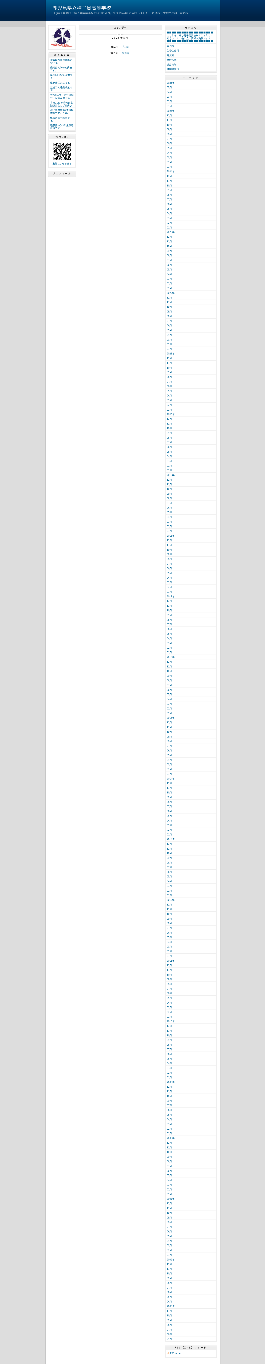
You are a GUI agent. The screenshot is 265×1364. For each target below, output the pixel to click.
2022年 (171, 293)
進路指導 (172, 64)
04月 (169, 92)
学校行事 (172, 60)
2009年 (171, 1082)
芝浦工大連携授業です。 (61, 89)
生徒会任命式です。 (61, 82)
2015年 (171, 717)
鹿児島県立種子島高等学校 (82, 7)
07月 (169, 138)
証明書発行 (173, 69)
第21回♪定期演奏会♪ (61, 76)
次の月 (125, 46)
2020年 (171, 414)
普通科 (170, 46)
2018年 (171, 535)
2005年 (171, 1306)
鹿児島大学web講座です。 (61, 69)
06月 (169, 143)
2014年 (171, 778)
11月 (169, 120)
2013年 (171, 839)
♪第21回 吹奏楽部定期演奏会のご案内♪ (61, 104)
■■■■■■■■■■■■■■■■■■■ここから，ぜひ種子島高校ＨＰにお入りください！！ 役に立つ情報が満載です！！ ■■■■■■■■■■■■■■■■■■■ (191, 37)
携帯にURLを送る (62, 163)
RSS (172, 1353)
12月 (169, 115)
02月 (169, 101)
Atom (178, 1353)
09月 (169, 129)
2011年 (171, 960)
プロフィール (62, 173)
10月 (169, 124)
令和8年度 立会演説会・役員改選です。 (62, 96)
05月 (169, 87)
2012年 (171, 899)
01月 (169, 106)
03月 (169, 96)
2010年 (171, 1021)
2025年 (171, 110)
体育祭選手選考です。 (60, 119)
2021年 (171, 353)
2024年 (171, 171)
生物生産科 (173, 50)
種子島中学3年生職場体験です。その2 (62, 111)
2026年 (171, 82)
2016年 (171, 657)
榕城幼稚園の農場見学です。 (61, 61)
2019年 (171, 475)
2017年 (171, 596)
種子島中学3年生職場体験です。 (62, 127)
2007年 (171, 1198)
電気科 (170, 55)
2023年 (171, 232)
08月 (169, 134)
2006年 (171, 1259)
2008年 (171, 1138)
